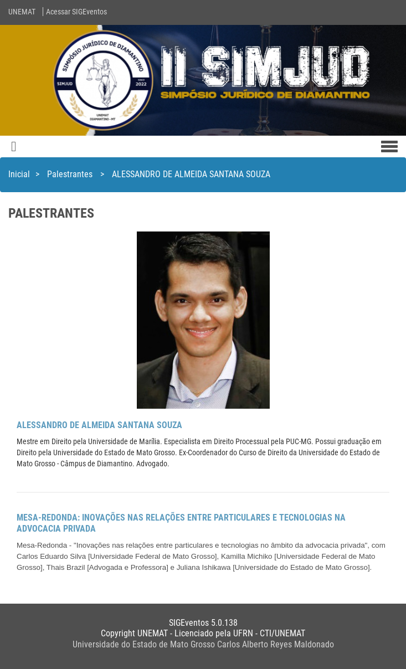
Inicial (19, 174)
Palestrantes (71, 174)
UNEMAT (21, 11)
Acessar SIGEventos (76, 11)
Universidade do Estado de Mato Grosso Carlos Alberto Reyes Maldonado (203, 644)
